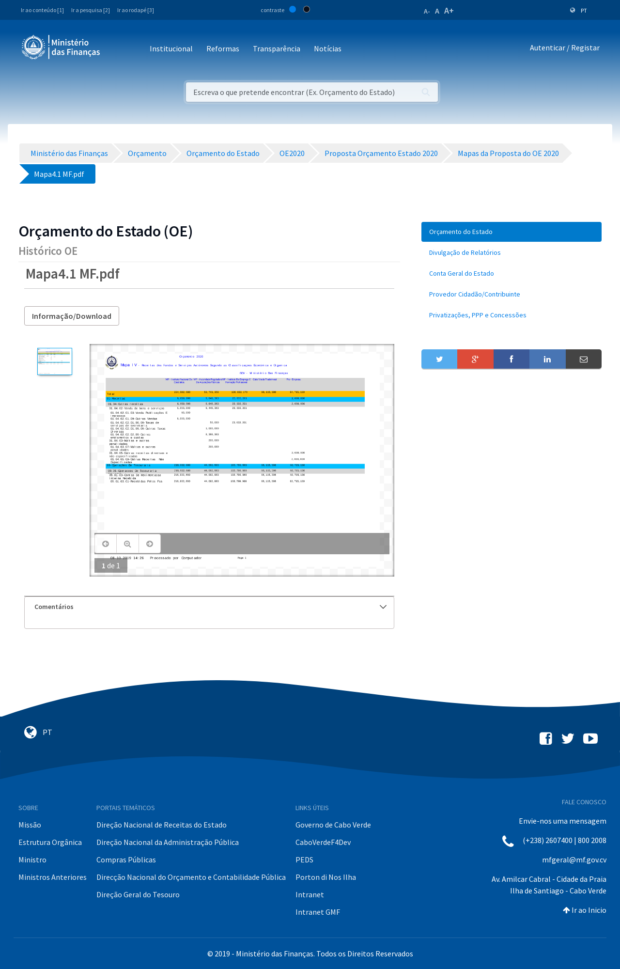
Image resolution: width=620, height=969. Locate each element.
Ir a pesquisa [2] (90, 10)
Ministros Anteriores (52, 877)
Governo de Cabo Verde (333, 824)
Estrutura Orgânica (50, 842)
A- (427, 11)
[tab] (209, 607)
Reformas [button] (222, 48)
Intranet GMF (317, 912)
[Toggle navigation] (115, 49)
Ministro (32, 859)
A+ (449, 10)
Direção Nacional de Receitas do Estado (161, 824)
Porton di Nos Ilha (325, 877)
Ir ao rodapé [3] (135, 10)
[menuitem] (511, 232)
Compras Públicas (126, 859)
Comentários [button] (210, 606)
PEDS (304, 859)
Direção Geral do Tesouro (138, 894)
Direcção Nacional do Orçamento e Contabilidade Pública (191, 877)
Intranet (309, 894)
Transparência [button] (276, 48)
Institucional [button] (171, 48)
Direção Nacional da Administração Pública (167, 842)
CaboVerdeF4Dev (323, 842)
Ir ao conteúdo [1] (42, 10)
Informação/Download (71, 316)
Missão (29, 824)
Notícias (327, 48)
